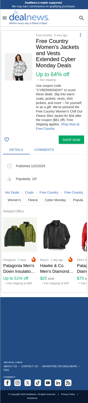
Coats (29, 192)
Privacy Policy (68, 394)
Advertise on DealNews (59, 366)
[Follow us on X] (27, 382)
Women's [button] (14, 200)
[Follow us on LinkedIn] (58, 382)
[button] (44, 82)
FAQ (6, 370)
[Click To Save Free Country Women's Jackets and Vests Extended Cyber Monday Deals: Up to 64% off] (6, 139)
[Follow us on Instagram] (17, 382)
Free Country (49, 192)
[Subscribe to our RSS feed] (68, 382)
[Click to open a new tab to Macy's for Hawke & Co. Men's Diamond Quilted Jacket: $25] (56, 252)
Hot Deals (12, 192)
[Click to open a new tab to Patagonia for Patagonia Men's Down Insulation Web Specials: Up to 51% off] (19, 252)
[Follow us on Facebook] (7, 382)
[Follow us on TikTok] (37, 382)
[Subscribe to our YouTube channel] (48, 382)
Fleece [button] (33, 200)
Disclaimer (32, 398)
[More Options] (80, 35)
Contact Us (29, 366)
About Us (10, 366)
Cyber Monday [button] (55, 200)
